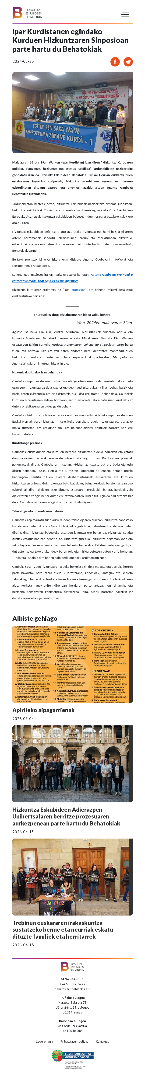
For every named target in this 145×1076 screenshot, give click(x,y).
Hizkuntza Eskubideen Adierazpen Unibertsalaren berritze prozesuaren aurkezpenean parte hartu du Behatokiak (66, 816)
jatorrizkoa (78, 290)
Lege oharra (44, 1041)
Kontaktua (102, 1041)
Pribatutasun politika (74, 1041)
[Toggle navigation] (125, 14)
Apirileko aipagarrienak (43, 710)
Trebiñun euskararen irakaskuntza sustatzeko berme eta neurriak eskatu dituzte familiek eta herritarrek (62, 929)
